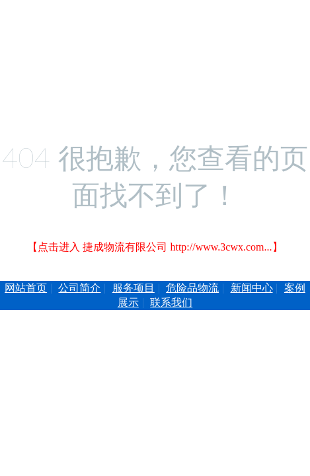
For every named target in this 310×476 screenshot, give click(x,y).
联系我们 (171, 302)
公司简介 (79, 288)
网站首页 (26, 288)
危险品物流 (192, 288)
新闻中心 (252, 288)
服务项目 (133, 288)
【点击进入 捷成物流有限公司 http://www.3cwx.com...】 (154, 247)
